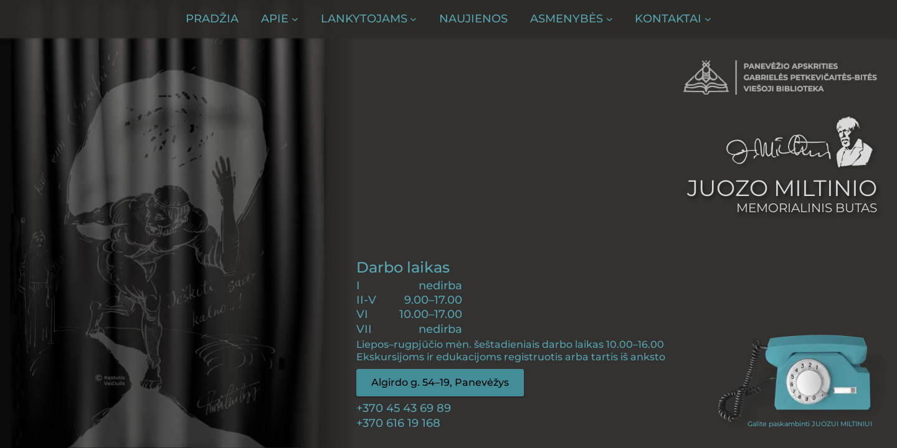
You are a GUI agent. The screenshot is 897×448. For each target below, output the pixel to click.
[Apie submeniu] (279, 19)
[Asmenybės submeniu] (571, 19)
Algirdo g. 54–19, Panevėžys (440, 382)
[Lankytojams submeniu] (369, 19)
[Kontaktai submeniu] (673, 19)
